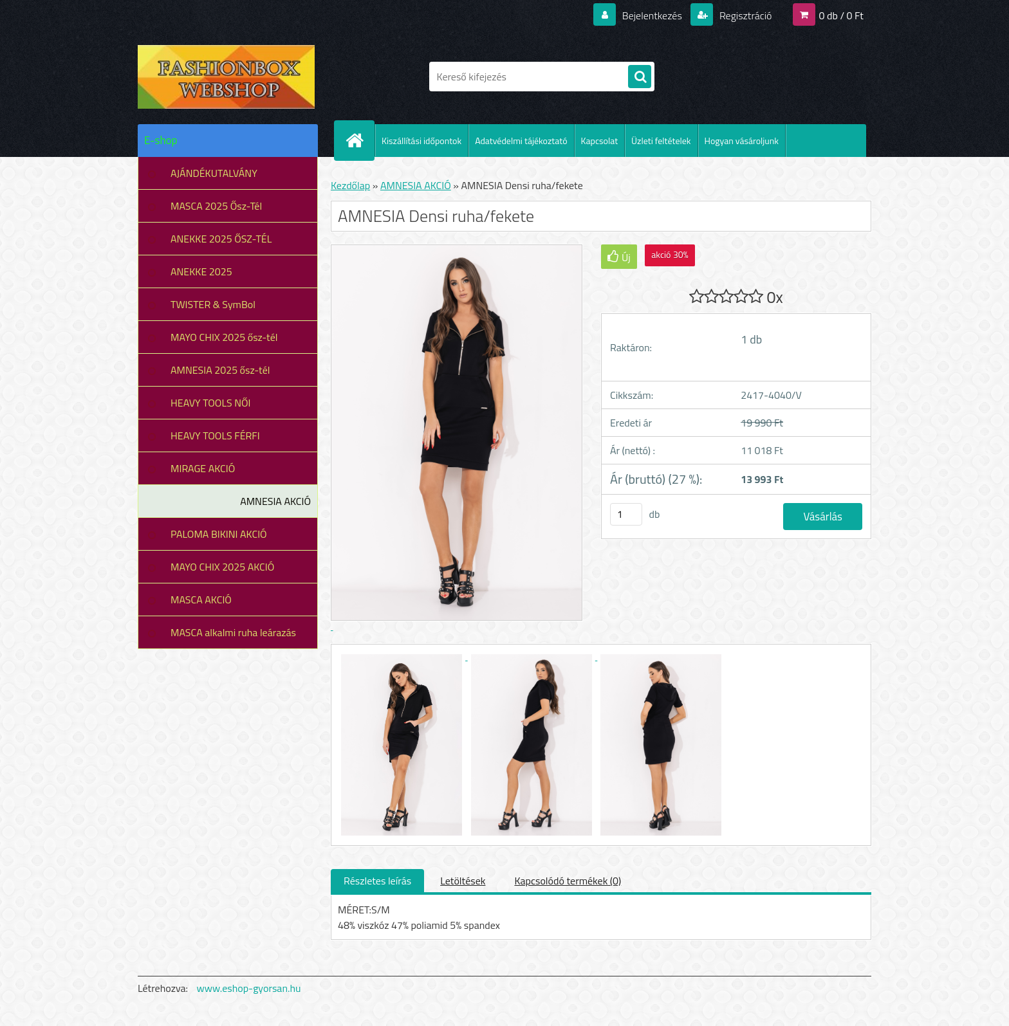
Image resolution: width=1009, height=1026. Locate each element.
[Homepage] (360, 140)
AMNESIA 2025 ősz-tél (220, 370)
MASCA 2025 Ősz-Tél (216, 206)
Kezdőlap (350, 185)
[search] (639, 77)
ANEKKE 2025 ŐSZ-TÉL (221, 238)
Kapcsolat (599, 140)
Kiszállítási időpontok (421, 140)
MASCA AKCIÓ (201, 599)
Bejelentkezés (652, 15)
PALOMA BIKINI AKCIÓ (219, 534)
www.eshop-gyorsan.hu (249, 988)
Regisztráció (744, 15)
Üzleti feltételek (660, 140)
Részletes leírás (377, 880)
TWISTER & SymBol (213, 304)
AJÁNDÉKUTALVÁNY (214, 173)
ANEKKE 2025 (201, 271)
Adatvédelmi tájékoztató (521, 140)
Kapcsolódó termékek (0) (567, 880)
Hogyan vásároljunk (742, 140)
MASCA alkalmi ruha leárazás (233, 632)
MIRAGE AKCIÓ (203, 468)
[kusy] (626, 514)
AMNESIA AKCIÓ (275, 501)
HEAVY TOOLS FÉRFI (215, 435)
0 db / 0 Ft (841, 15)
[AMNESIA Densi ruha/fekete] (403, 656)
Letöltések (462, 880)
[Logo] (226, 76)
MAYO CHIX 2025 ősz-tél (224, 337)
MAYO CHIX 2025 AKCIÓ (222, 566)
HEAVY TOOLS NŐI (211, 402)
